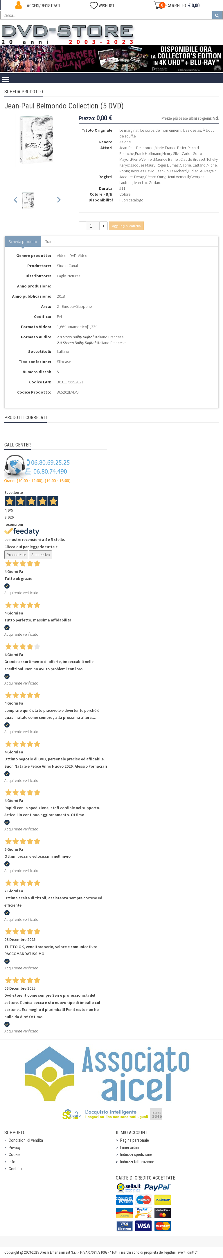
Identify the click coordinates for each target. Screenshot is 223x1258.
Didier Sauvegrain (202, 171)
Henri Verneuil (177, 176)
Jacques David (142, 171)
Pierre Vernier (142, 159)
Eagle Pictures (68, 275)
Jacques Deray (131, 176)
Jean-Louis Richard (171, 171)
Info (12, 1161)
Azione (125, 141)
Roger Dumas (168, 165)
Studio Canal (67, 265)
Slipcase (64, 361)
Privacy (15, 1147)
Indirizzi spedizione (136, 1154)
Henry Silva (171, 153)
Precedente (16, 554)
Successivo (40, 554)
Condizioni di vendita (26, 1140)
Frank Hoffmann (148, 153)
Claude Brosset (192, 159)
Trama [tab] (50, 241)
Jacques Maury (142, 165)
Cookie (14, 1154)
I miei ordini (129, 1147)
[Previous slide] (16, 201)
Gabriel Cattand (193, 165)
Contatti (15, 1168)
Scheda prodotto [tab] (23, 241)
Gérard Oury (155, 176)
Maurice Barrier (166, 159)
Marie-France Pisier (170, 147)
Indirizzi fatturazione (137, 1161)
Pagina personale (134, 1140)
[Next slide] (58, 201)
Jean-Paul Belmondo (136, 147)
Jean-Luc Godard (147, 182)
